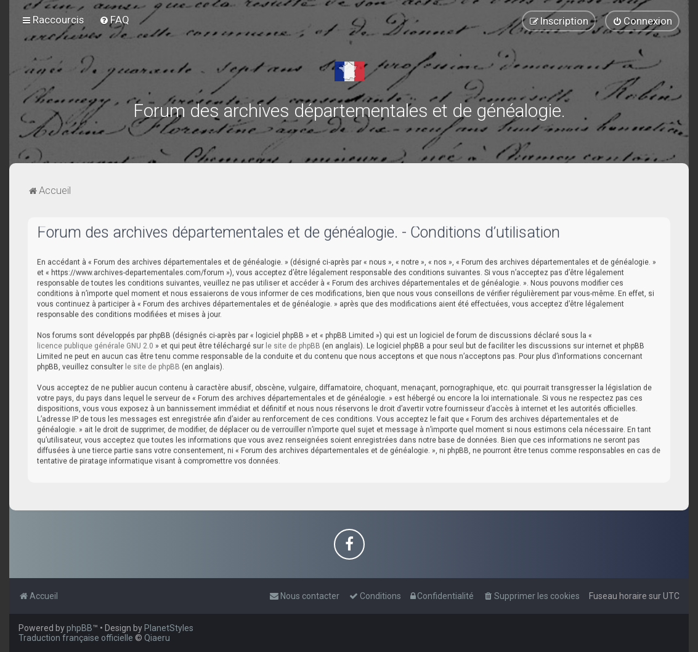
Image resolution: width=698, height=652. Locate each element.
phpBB (79, 628)
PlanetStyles (168, 628)
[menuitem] (114, 19)
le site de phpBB (293, 343)
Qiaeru (157, 638)
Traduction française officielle (75, 638)
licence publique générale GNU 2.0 (95, 343)
